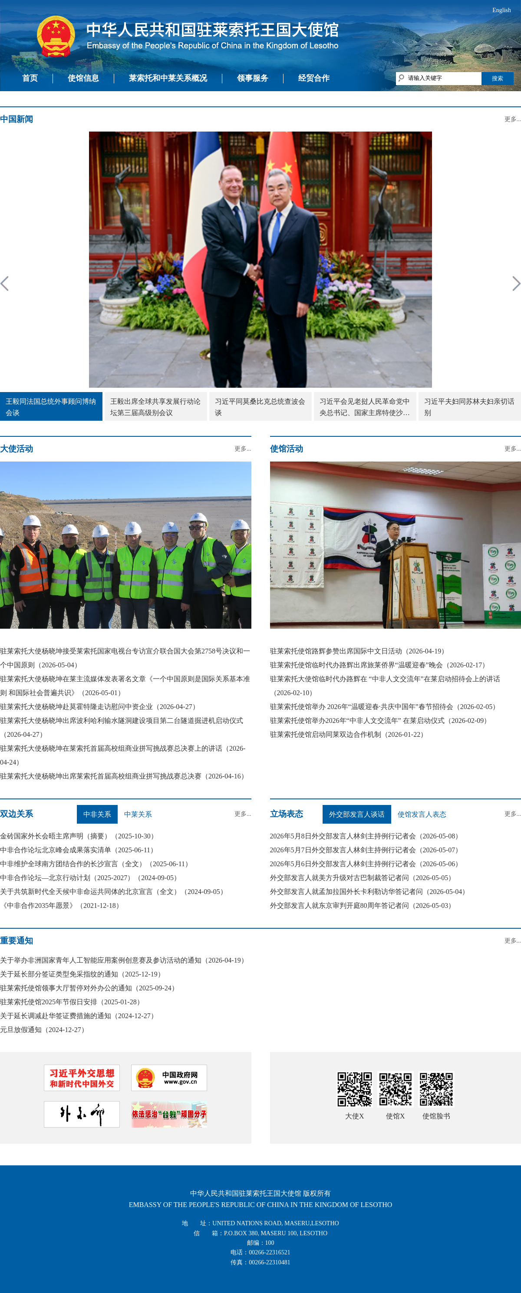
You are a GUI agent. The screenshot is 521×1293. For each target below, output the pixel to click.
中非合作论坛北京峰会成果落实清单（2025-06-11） (78, 850)
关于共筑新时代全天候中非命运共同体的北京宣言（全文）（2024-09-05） (113, 891)
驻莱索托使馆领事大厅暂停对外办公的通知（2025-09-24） (89, 988)
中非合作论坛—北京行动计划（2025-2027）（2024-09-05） (90, 877)
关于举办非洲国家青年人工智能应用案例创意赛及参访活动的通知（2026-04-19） (124, 960)
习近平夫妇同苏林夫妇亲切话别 (469, 407)
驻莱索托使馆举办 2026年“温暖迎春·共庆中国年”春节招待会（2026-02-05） (385, 706)
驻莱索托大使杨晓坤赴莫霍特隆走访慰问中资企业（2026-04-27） (99, 706)
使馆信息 (83, 78)
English (501, 10)
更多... (513, 119)
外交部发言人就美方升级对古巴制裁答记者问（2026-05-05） (362, 877)
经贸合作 (314, 78)
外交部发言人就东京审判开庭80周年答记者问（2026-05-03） (362, 905)
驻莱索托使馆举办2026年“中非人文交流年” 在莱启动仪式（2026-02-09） (380, 720)
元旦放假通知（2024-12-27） (44, 1029)
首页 (30, 78)
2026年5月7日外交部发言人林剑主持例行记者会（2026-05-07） (366, 850)
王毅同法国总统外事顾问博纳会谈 (51, 407)
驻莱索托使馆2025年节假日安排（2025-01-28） (72, 1002)
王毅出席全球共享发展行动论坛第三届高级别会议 (155, 407)
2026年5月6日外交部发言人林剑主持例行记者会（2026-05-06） (366, 863)
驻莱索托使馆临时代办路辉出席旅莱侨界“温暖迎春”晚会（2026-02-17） (379, 665)
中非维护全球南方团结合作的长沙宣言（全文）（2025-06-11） (96, 863)
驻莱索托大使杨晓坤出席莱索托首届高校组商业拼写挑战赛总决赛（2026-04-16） (124, 776)
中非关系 (97, 814)
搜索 (497, 78)
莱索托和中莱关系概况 (168, 78)
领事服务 (252, 78)
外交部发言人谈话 (357, 814)
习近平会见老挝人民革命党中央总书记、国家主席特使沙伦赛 (365, 408)
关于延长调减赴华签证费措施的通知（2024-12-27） (79, 1015)
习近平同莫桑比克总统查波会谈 (260, 407)
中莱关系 (138, 814)
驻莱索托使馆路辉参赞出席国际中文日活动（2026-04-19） (359, 651)
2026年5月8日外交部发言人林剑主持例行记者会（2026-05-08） (366, 836)
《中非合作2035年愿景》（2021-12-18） (61, 905)
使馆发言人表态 (422, 814)
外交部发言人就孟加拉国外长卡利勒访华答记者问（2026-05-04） (369, 891)
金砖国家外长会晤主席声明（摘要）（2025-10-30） (79, 836)
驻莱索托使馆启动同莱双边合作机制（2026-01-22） (349, 734)
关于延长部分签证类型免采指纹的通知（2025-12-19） (82, 974)
